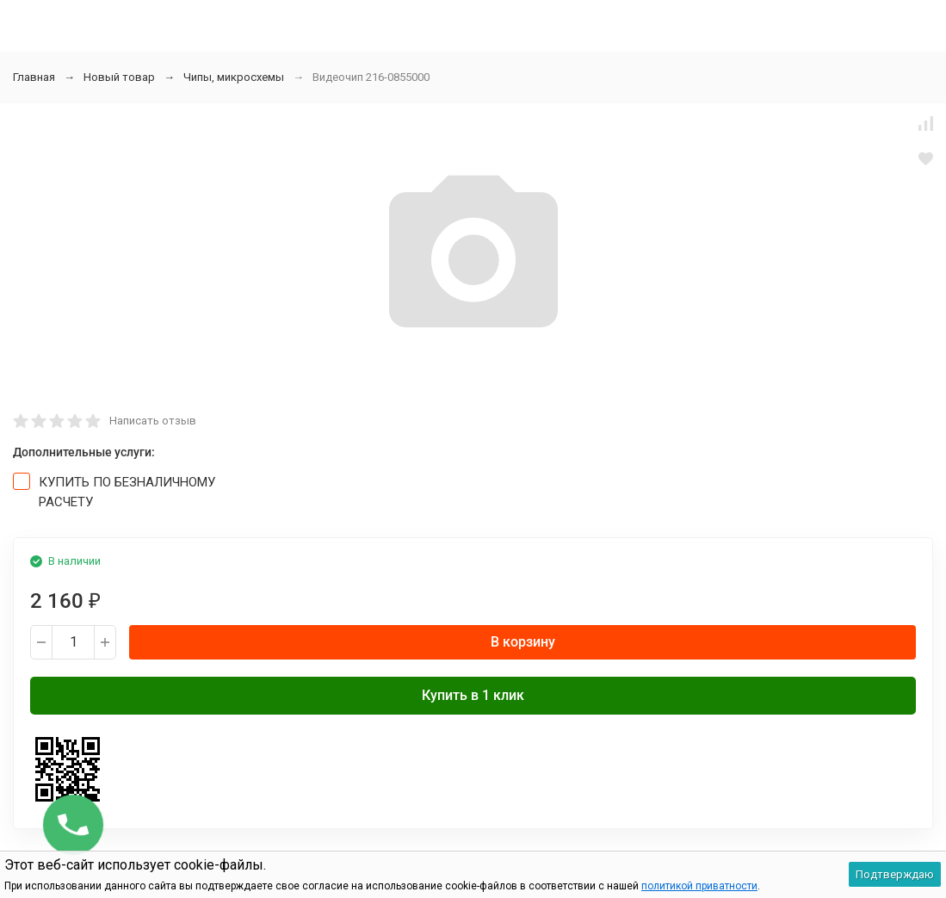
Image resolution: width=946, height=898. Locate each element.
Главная (34, 77)
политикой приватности (699, 886)
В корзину (523, 642)
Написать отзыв (152, 420)
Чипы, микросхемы (233, 77)
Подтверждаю (895, 874)
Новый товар (119, 77)
